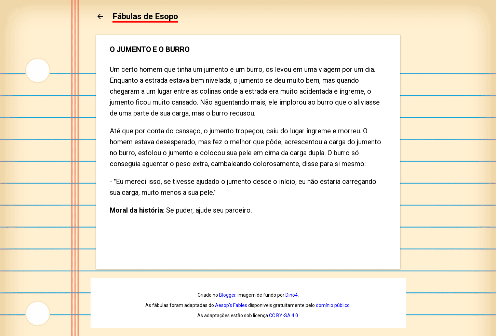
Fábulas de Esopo (145, 16)
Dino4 (291, 295)
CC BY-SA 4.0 (283, 315)
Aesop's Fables (231, 305)
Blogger (227, 295)
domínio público (333, 305)
